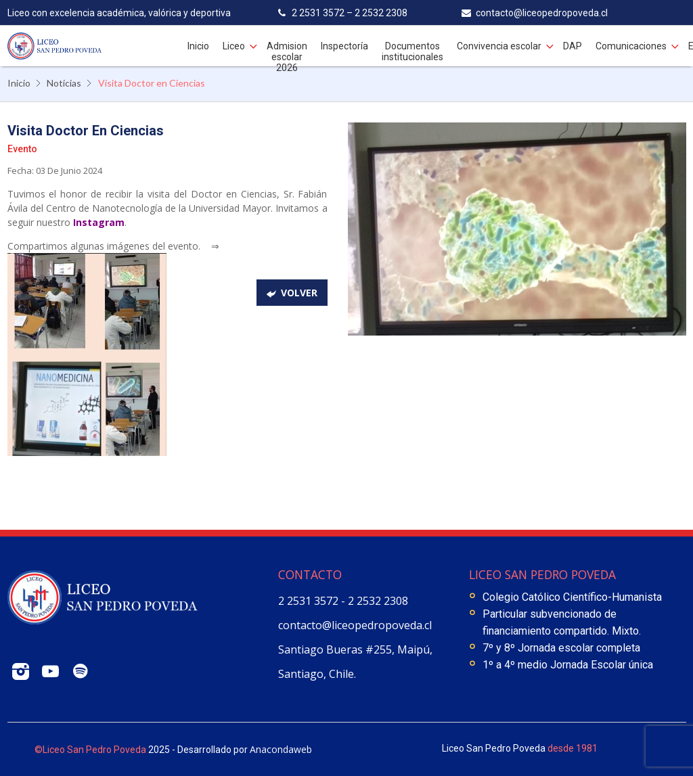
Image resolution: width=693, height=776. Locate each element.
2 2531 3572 (309, 600)
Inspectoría (344, 46)
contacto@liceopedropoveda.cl (355, 625)
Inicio (198, 46)
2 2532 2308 (378, 600)
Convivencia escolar (499, 46)
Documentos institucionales (412, 51)
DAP (572, 46)
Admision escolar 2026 (287, 57)
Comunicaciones (631, 46)
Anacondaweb (281, 749)
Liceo (234, 46)
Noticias (64, 83)
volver (299, 292)
